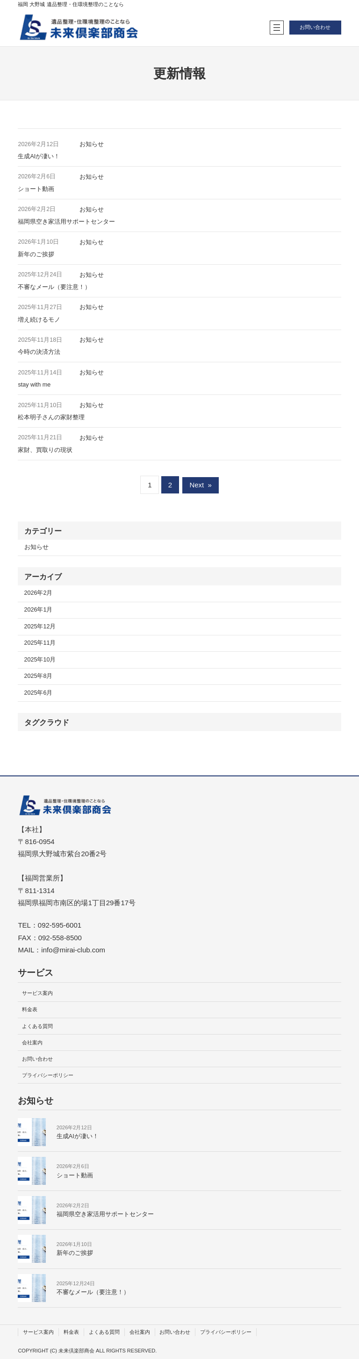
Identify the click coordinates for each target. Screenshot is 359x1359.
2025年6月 (38, 693)
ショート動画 (36, 189)
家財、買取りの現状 (45, 450)
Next (200, 485)
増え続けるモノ (39, 320)
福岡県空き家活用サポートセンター (66, 221)
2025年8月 (38, 676)
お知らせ (91, 144)
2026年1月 (38, 609)
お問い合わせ (315, 27)
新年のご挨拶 (36, 254)
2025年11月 (40, 643)
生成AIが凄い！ (39, 156)
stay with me (34, 384)
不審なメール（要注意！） (54, 287)
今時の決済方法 (39, 352)
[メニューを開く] (277, 28)
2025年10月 (40, 659)
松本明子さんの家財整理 (51, 417)
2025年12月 (40, 626)
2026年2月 (38, 593)
